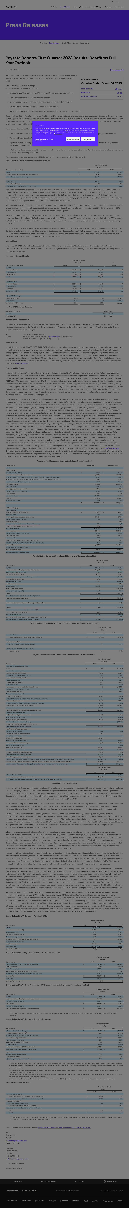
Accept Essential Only (73, 139)
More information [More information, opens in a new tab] (58, 133)
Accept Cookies (88, 139)
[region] (65, 133)
